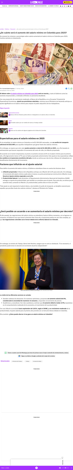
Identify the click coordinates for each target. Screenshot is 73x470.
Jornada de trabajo (37, 361)
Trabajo (27, 361)
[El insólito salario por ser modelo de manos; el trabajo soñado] (4, 122)
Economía (13, 29)
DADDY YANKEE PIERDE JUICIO (27, 6)
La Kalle (2, 29)
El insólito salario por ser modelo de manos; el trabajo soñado (26, 122)
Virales (10, 120)
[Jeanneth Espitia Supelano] (8, 88)
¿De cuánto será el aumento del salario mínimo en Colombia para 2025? (32, 29)
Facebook (66, 88)
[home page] (36, 2)
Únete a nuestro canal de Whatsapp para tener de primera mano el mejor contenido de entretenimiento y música (36, 353)
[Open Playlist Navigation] (71, 468)
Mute (60, 468)
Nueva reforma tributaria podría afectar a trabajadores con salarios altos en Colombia (33, 114)
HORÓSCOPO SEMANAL (13, 6)
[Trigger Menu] (2, 2)
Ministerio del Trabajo (17, 361)
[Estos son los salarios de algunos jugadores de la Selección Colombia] (4, 130)
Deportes (11, 128)
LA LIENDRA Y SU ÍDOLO (53, 6)
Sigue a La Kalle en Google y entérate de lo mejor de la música (36, 356)
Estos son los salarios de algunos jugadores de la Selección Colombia (28, 130)
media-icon (36, 468)
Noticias (7, 29)
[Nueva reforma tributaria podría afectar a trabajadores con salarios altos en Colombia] (4, 114)
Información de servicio (14, 112)
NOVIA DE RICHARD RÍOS (41, 6)
